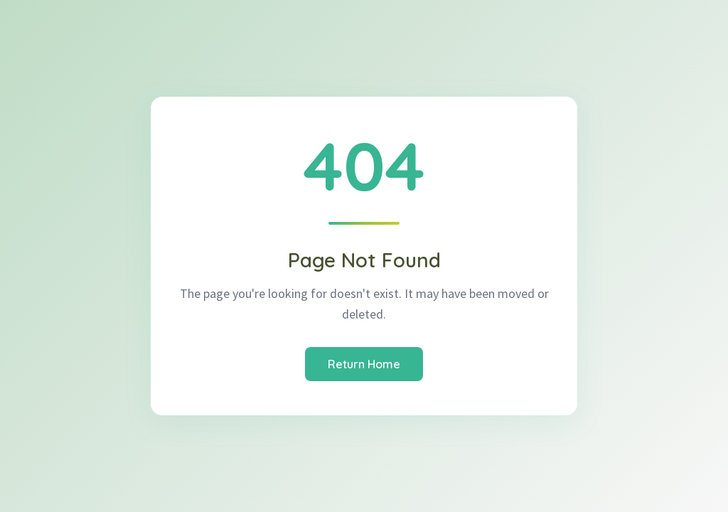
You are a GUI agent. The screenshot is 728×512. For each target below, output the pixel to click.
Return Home (364, 364)
